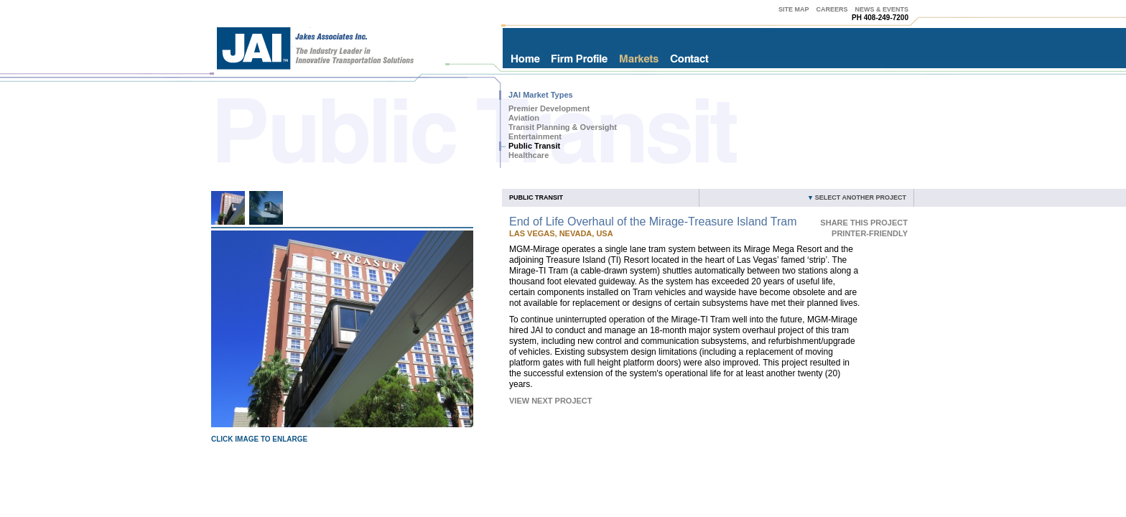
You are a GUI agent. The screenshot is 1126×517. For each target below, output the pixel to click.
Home (525, 59)
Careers (831, 9)
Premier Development (549, 108)
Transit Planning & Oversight (562, 127)
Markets (638, 59)
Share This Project (864, 222)
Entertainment (535, 136)
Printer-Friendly (870, 233)
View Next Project (550, 400)
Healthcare (528, 155)
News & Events (881, 9)
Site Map (793, 9)
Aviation (523, 117)
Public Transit (534, 145)
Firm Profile (579, 59)
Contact (689, 59)
